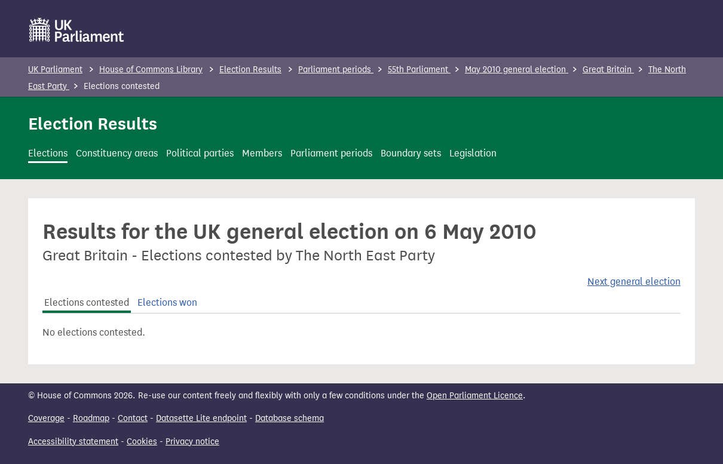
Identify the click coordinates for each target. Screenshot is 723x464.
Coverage (46, 418)
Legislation (473, 153)
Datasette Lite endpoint (201, 418)
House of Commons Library (151, 69)
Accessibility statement (73, 442)
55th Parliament (419, 69)
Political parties (200, 153)
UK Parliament (55, 69)
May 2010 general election (516, 69)
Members (262, 153)
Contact (133, 418)
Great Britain (608, 69)
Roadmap (91, 418)
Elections (48, 153)
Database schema (289, 418)
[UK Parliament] (76, 30)
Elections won (167, 302)
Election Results (250, 69)
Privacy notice (192, 442)
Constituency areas (117, 153)
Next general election (634, 281)
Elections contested (86, 302)
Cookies (142, 442)
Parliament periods (335, 69)
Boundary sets (411, 153)
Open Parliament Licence (475, 396)
